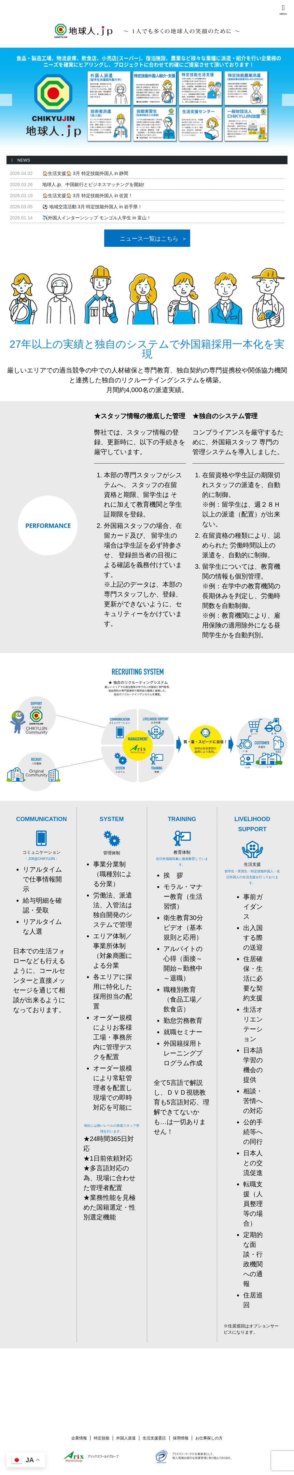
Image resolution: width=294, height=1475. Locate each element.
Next (288, 100)
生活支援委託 (154, 1437)
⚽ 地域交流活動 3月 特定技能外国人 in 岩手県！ (92, 206)
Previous (6, 100)
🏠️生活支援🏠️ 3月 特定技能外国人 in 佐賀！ (87, 195)
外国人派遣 (126, 1437)
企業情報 (79, 1437)
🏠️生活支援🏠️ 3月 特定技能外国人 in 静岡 (85, 173)
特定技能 (101, 1437)
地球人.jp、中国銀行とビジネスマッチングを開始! (93, 184)
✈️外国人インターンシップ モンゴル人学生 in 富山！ (96, 217)
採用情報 (181, 1437)
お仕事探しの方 (209, 1437)
